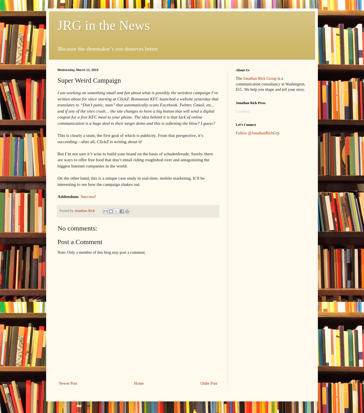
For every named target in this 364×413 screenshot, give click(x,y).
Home (139, 383)
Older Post (209, 383)
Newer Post (68, 383)
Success (88, 196)
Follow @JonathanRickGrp (257, 133)
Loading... (244, 111)
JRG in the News (103, 25)
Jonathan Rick (85, 211)
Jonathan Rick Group (260, 78)
